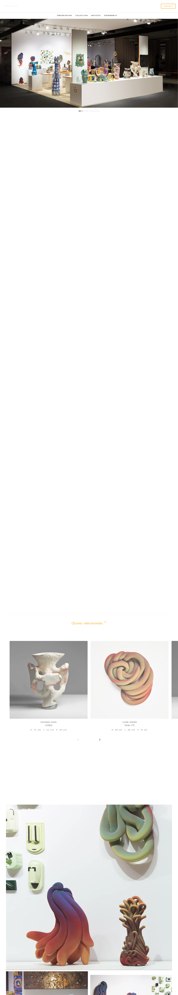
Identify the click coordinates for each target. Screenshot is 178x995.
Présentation (64, 15)
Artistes (96, 15)
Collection (81, 15)
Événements (110, 15)
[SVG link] (89, 6)
